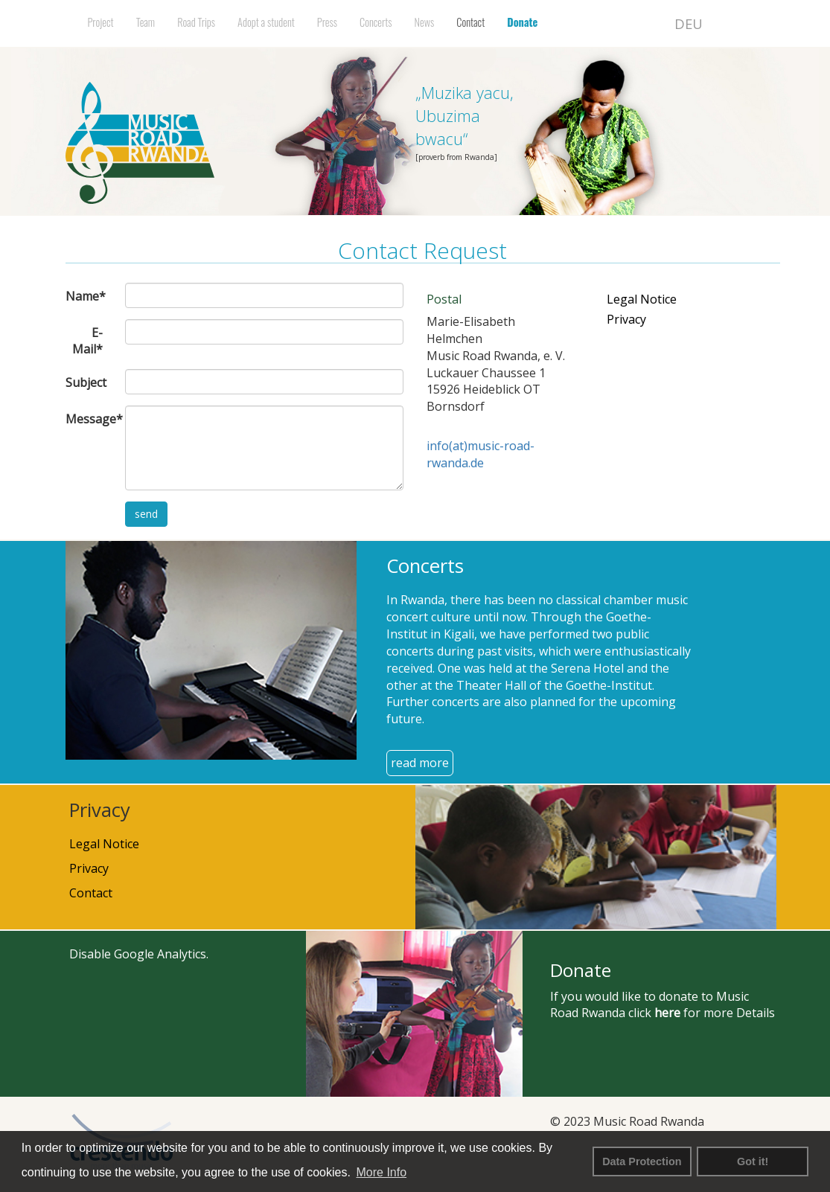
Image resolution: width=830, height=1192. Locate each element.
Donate (522, 22)
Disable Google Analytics (137, 954)
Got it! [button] (752, 1161)
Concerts (376, 22)
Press (327, 22)
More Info (382, 1172)
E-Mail (87, 341)
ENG (728, 23)
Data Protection (641, 1161)
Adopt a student (266, 22)
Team (145, 22)
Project (101, 22)
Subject (86, 382)
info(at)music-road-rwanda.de (480, 454)
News (425, 22)
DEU (688, 23)
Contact (470, 22)
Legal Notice (642, 299)
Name (86, 296)
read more (420, 762)
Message (90, 419)
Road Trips (196, 22)
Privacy (626, 319)
